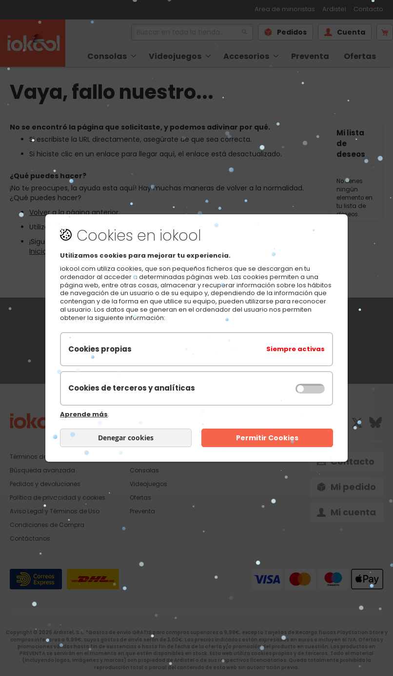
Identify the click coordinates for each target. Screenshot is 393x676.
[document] (196, 338)
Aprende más (84, 414)
